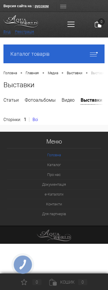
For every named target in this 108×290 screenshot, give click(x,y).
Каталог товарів (54, 53)
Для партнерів (54, 214)
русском (42, 6)
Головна (54, 155)
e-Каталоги (54, 194)
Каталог (54, 165)
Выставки (91, 100)
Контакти (54, 204)
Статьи (11, 100)
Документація (54, 184)
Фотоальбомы (40, 100)
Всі (35, 119)
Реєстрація (24, 31)
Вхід (6, 31)
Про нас (54, 174)
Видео (68, 100)
